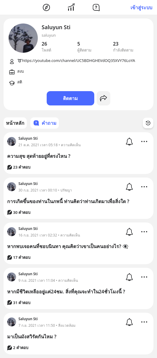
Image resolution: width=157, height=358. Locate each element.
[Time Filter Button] (148, 123)
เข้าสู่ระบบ (141, 7)
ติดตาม (70, 98)
